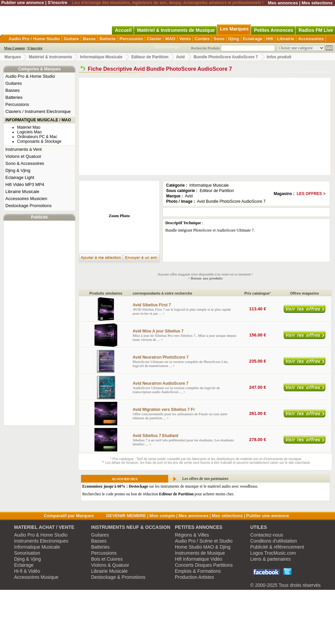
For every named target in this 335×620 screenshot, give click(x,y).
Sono (218, 38)
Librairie (285, 38)
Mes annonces (283, 2)
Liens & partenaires (270, 559)
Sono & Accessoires (24, 163)
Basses (12, 90)
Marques (12, 57)
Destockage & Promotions (118, 577)
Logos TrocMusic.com (273, 553)
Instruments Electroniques (41, 541)
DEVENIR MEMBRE (126, 515)
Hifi (269, 38)
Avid (181, 57)
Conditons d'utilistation (273, 541)
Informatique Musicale (101, 57)
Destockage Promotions (28, 205)
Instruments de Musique (200, 553)
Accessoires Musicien (26, 198)
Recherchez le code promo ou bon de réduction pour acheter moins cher (157, 494)
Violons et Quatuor (23, 156)
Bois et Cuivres (107, 559)
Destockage (167, 46)
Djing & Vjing (17, 170)
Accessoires (311, 38)
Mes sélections (317, 2)
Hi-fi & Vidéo (27, 571)
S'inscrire (57, 2)
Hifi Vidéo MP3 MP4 (24, 184)
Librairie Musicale (22, 191)
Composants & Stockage (39, 141)
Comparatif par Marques (69, 515)
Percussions (17, 104)
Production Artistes (194, 577)
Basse (89, 38)
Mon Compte (14, 48)
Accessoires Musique (36, 577)
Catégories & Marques (39, 69)
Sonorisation (27, 553)
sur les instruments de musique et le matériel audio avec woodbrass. (170, 486)
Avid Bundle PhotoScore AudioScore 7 (231, 201)
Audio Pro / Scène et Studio (203, 541)
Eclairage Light (19, 177)
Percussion (131, 38)
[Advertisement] (39, 323)
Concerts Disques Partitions (204, 565)
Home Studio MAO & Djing (202, 547)
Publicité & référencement (277, 547)
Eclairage (252, 38)
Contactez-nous (266, 535)
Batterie (107, 38)
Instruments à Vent (23, 149)
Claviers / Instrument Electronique (38, 111)
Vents (185, 38)
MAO (170, 38)
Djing (233, 38)
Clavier (154, 38)
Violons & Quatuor (110, 565)
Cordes (202, 38)
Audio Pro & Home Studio (30, 76)
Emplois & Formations (198, 571)
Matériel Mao (28, 127)
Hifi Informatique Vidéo (198, 559)
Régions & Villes (192, 535)
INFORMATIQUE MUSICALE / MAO (38, 120)
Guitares (13, 83)
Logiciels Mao (29, 132)
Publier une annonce (22, 2)
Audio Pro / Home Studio (34, 38)
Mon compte (162, 515)
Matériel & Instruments (50, 57)
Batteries (13, 97)
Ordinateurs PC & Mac (37, 136)
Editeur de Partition (150, 57)
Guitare (71, 38)
